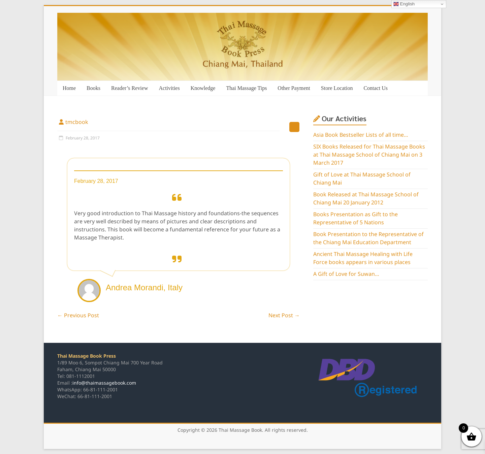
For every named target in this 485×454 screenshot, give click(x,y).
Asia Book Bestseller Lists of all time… (360, 135)
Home (69, 88)
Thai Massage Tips (246, 88)
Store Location (337, 88)
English (404, 4)
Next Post (284, 316)
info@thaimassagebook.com (104, 383)
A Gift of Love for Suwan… (346, 274)
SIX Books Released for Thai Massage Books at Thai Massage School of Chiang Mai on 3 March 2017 (369, 155)
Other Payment (294, 88)
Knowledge (203, 88)
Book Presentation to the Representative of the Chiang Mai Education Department (368, 238)
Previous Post (78, 316)
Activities (169, 88)
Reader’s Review (129, 88)
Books (93, 88)
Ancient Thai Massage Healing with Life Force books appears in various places (363, 258)
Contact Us (375, 88)
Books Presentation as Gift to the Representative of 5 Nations (355, 218)
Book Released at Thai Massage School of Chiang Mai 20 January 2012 (366, 199)
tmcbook (76, 122)
